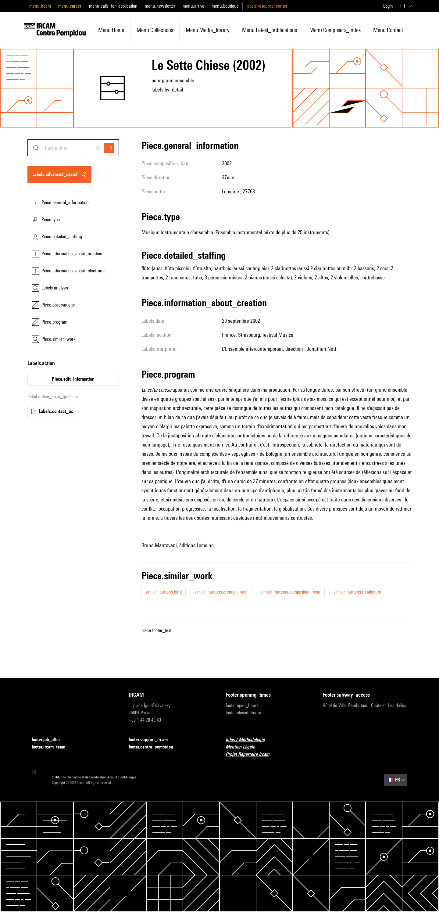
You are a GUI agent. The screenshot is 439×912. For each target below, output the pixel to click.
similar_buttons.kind (163, 592)
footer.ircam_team (52, 747)
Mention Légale (244, 747)
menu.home (111, 30)
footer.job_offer (49, 740)
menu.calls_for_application (113, 6)
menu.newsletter (160, 6)
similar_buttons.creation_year (221, 592)
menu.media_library (208, 30)
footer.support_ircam (152, 740)
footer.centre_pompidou (154, 747)
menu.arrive (193, 6)
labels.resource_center (266, 6)
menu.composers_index (335, 30)
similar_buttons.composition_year (291, 592)
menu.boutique (225, 6)
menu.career (69, 6)
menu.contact (388, 30)
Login (388, 6)
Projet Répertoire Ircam (251, 754)
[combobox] (73, 147)
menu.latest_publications (269, 30)
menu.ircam (40, 6)
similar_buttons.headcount (357, 592)
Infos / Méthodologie (249, 740)
